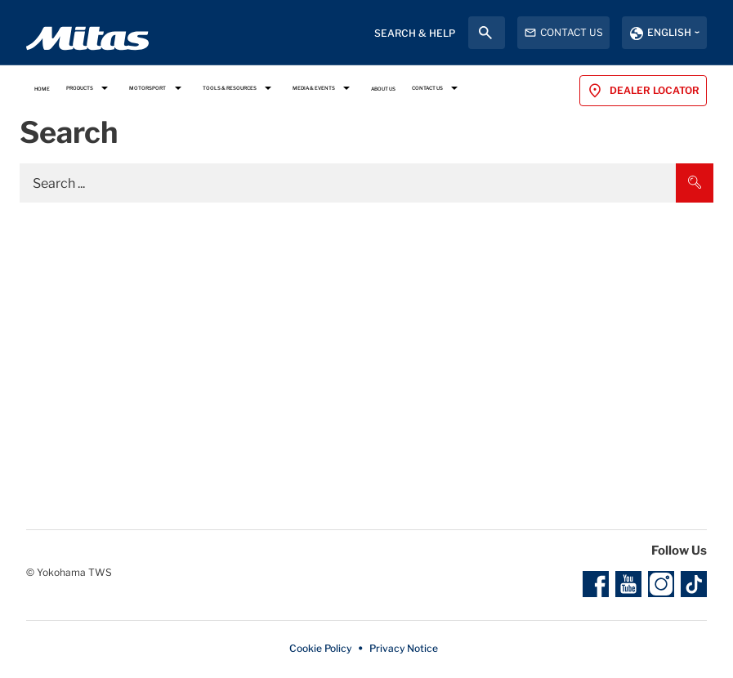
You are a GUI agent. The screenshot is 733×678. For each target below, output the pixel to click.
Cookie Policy (320, 648)
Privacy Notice (403, 648)
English (669, 32)
